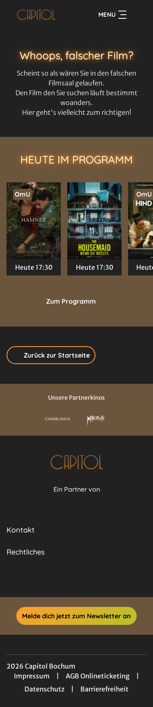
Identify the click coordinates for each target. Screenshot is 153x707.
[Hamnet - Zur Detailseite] (34, 220)
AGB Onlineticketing (98, 676)
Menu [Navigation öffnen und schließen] (112, 15)
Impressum (32, 676)
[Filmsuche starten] (138, 15)
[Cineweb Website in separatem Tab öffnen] (76, 498)
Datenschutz (44, 689)
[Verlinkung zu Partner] (57, 419)
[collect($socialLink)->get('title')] (68, 579)
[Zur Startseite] (36, 15)
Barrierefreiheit (104, 689)
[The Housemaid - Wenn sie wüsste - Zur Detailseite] (94, 220)
